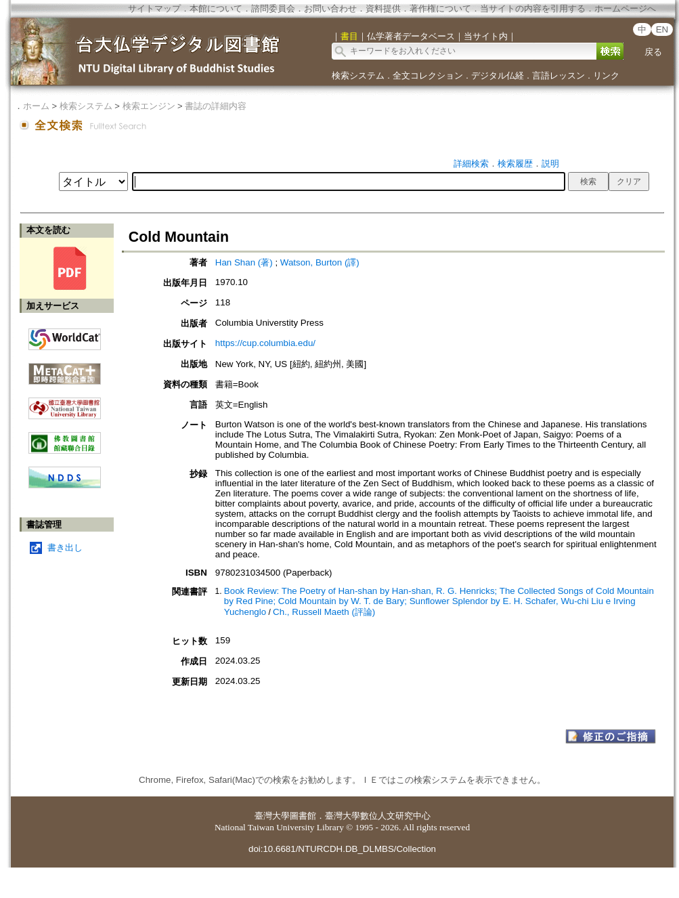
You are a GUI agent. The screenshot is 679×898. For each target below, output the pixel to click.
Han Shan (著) (244, 262)
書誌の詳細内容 (215, 106)
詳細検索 (471, 163)
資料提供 (383, 8)
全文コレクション (428, 75)
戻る (653, 52)
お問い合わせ (330, 8)
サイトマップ (154, 8)
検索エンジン (149, 106)
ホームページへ (625, 8)
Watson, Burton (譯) (319, 262)
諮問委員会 (273, 8)
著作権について (440, 8)
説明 (550, 163)
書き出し (65, 547)
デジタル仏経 (497, 75)
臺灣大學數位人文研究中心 (378, 816)
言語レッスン (558, 75)
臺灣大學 (272, 816)
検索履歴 (515, 163)
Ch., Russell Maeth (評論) (324, 612)
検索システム (358, 75)
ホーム (36, 106)
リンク (606, 75)
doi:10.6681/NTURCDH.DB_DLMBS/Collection (342, 849)
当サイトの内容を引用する (533, 8)
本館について (216, 8)
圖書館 (303, 816)
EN (662, 29)
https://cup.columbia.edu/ (265, 343)
